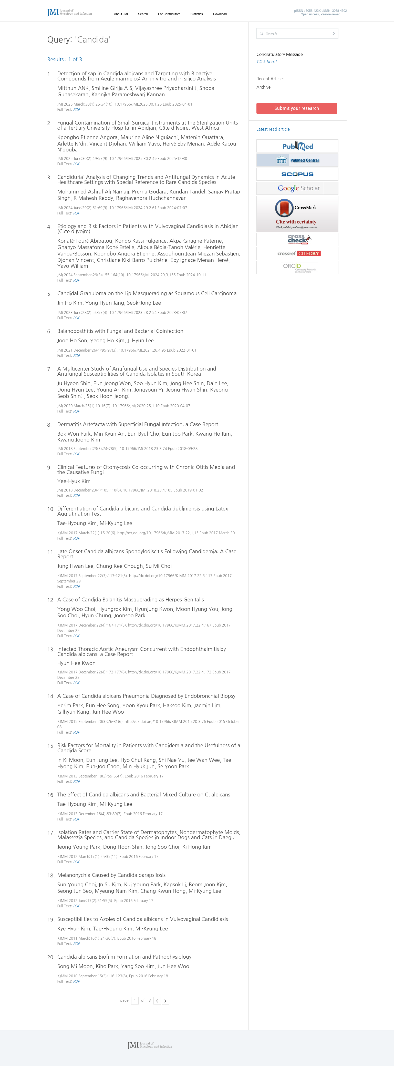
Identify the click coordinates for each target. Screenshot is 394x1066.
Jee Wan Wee (204, 760)
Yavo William (72, 266)
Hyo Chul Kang (138, 760)
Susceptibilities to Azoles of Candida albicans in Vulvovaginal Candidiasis (142, 919)
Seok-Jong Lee (144, 302)
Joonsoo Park (130, 615)
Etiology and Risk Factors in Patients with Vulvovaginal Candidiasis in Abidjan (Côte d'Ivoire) (148, 229)
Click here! (266, 61)
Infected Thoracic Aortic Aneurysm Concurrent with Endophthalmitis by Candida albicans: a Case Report (141, 652)
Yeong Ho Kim (107, 340)
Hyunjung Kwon (154, 609)
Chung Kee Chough (120, 566)
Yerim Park (70, 705)
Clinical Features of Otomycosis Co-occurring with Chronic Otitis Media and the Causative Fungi (146, 470)
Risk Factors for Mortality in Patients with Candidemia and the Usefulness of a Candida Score (149, 748)
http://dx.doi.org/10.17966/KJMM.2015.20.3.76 (165, 721)
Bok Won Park (74, 433)
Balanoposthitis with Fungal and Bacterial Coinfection (120, 331)
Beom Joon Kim (207, 884)
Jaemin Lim (207, 705)
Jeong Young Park (78, 846)
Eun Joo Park (177, 433)
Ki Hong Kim (197, 846)
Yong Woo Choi (76, 609)
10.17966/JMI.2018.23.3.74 (143, 448)
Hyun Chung (96, 615)
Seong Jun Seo (74, 891)
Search (143, 14)
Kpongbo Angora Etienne (124, 253)
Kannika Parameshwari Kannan (128, 94)
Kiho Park (107, 966)
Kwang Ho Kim (213, 433)
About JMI (121, 14)
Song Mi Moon (75, 966)
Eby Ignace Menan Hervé (200, 260)
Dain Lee (217, 383)
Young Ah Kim (114, 389)
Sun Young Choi (76, 884)
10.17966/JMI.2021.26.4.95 (142, 350)
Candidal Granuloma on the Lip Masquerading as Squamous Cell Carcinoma (147, 293)
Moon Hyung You (197, 609)
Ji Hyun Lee (141, 340)
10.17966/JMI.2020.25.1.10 (136, 406)
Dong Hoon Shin (122, 846)
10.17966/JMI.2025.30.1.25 (138, 104)
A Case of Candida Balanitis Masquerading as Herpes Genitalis (130, 599)
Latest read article (273, 129)
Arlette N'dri (71, 143)
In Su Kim (110, 884)
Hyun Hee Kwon (76, 663)
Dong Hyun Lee (75, 389)
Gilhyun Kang (73, 711)
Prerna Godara (149, 191)
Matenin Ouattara (202, 137)
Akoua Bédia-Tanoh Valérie (169, 247)
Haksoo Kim (177, 705)
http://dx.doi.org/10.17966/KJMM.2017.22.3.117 (171, 576)
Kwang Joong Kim (78, 439)
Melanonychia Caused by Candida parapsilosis (111, 875)
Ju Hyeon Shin (74, 383)
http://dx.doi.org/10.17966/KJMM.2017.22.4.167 (170, 625)
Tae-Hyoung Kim (77, 523)
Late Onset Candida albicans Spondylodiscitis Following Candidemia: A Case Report (146, 554)
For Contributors (169, 14)
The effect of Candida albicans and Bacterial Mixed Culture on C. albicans (143, 794)
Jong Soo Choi (162, 846)
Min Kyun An (109, 433)
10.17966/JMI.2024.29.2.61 (133, 208)
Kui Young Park (142, 884)
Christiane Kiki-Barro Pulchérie (132, 260)
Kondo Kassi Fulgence (141, 240)
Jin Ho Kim (69, 302)
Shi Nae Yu (172, 760)
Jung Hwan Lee (75, 566)
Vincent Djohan (107, 143)
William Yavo (144, 143)
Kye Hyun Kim (73, 928)
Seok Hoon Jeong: (108, 396)
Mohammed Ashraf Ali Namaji (93, 191)
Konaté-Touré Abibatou (84, 240)
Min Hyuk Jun (139, 766)
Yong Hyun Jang (105, 302)
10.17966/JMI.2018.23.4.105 (148, 490)
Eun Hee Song (103, 705)
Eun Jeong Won (112, 383)
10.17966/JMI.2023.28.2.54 (133, 312)
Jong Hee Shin (187, 383)
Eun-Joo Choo (103, 766)
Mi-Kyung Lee (116, 523)
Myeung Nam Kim (116, 891)
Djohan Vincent (75, 260)
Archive (263, 87)
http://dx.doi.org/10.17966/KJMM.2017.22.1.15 (158, 533)
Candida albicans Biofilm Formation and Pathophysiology (124, 956)
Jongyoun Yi (148, 389)
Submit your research (296, 108)
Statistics (197, 14)
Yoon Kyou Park (141, 705)
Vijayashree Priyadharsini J (165, 88)
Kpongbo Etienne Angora (87, 137)
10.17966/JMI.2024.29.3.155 (151, 275)
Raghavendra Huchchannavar (151, 198)
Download (220, 14)
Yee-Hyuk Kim (74, 481)
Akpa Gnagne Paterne (196, 240)
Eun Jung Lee (102, 760)
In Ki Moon (70, 760)
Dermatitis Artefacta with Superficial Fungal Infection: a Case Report (137, 424)
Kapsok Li (175, 884)
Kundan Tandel (187, 191)
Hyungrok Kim (115, 609)
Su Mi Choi (159, 566)
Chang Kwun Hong (163, 891)
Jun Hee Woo (108, 711)
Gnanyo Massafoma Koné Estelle (95, 247)
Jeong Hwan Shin (186, 389)
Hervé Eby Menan (183, 143)
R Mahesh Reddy (93, 198)
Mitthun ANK (73, 88)
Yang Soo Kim (138, 966)
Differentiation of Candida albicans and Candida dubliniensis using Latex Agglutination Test (142, 511)
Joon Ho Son (72, 340)
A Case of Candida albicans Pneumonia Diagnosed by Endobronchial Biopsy (146, 696)
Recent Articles (270, 79)
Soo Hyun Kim (150, 383)
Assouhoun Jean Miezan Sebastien (198, 253)
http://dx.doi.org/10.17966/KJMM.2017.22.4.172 (170, 672)
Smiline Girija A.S (112, 88)
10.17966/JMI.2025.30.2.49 (133, 158)
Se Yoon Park (173, 766)
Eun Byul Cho (143, 433)
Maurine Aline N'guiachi (149, 137)
